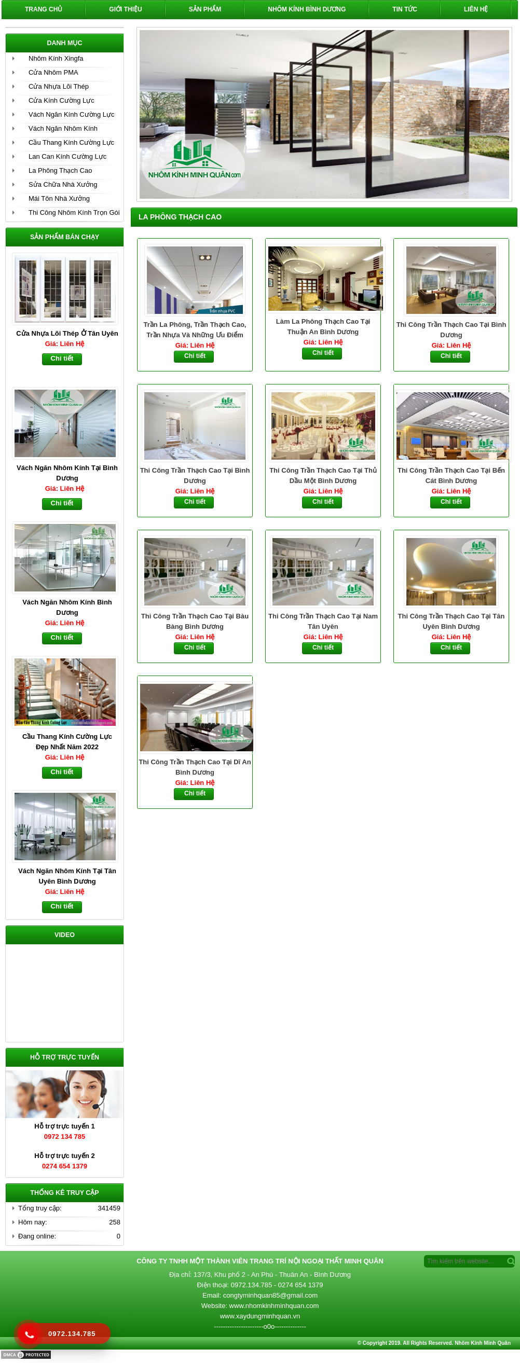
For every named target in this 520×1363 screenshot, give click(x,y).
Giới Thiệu (125, 9)
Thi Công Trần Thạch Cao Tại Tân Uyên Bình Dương (451, 621)
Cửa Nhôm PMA (53, 72)
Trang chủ (43, 9)
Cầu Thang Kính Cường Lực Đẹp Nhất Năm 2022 (67, 742)
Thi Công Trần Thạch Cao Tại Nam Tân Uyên (323, 621)
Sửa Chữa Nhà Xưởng (63, 184)
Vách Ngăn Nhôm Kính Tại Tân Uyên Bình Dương (67, 876)
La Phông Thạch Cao (60, 170)
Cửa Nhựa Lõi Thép (59, 86)
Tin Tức (404, 9)
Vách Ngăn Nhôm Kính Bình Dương (67, 607)
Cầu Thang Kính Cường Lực (71, 142)
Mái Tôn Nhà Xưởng (59, 198)
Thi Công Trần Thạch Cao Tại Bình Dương (451, 330)
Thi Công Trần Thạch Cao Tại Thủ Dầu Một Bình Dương (323, 475)
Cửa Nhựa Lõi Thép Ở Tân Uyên (67, 333)
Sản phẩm (205, 9)
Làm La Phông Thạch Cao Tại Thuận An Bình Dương (323, 327)
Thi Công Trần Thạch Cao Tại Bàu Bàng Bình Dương (195, 621)
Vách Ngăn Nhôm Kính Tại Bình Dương (67, 473)
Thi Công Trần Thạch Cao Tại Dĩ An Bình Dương (195, 767)
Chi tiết (195, 356)
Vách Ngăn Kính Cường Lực (71, 114)
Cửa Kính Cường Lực (61, 100)
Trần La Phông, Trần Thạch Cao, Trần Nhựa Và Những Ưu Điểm (195, 330)
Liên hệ (476, 9)
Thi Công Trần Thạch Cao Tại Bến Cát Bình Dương (451, 475)
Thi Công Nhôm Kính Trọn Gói (74, 212)
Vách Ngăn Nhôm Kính (63, 128)
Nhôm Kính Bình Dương (307, 9)
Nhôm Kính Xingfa (56, 58)
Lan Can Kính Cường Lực (67, 156)
